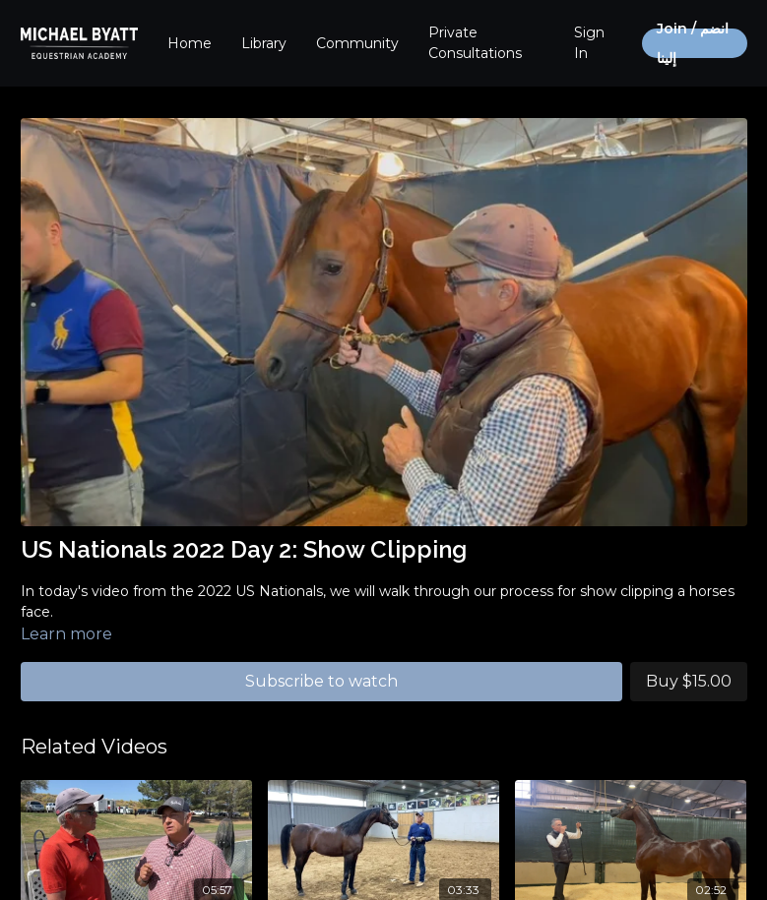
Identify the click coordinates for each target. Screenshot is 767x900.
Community (357, 43)
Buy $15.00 (689, 681)
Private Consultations (475, 43)
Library (264, 43)
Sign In (589, 43)
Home (189, 43)
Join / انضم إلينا (693, 43)
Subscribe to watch (321, 681)
